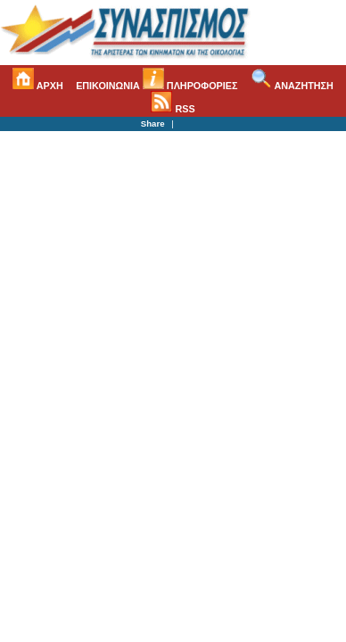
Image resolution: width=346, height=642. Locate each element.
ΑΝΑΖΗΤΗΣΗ (292, 85)
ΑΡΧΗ (37, 85)
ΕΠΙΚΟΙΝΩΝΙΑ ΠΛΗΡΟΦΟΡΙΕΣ (156, 85)
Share (153, 123)
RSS (172, 108)
